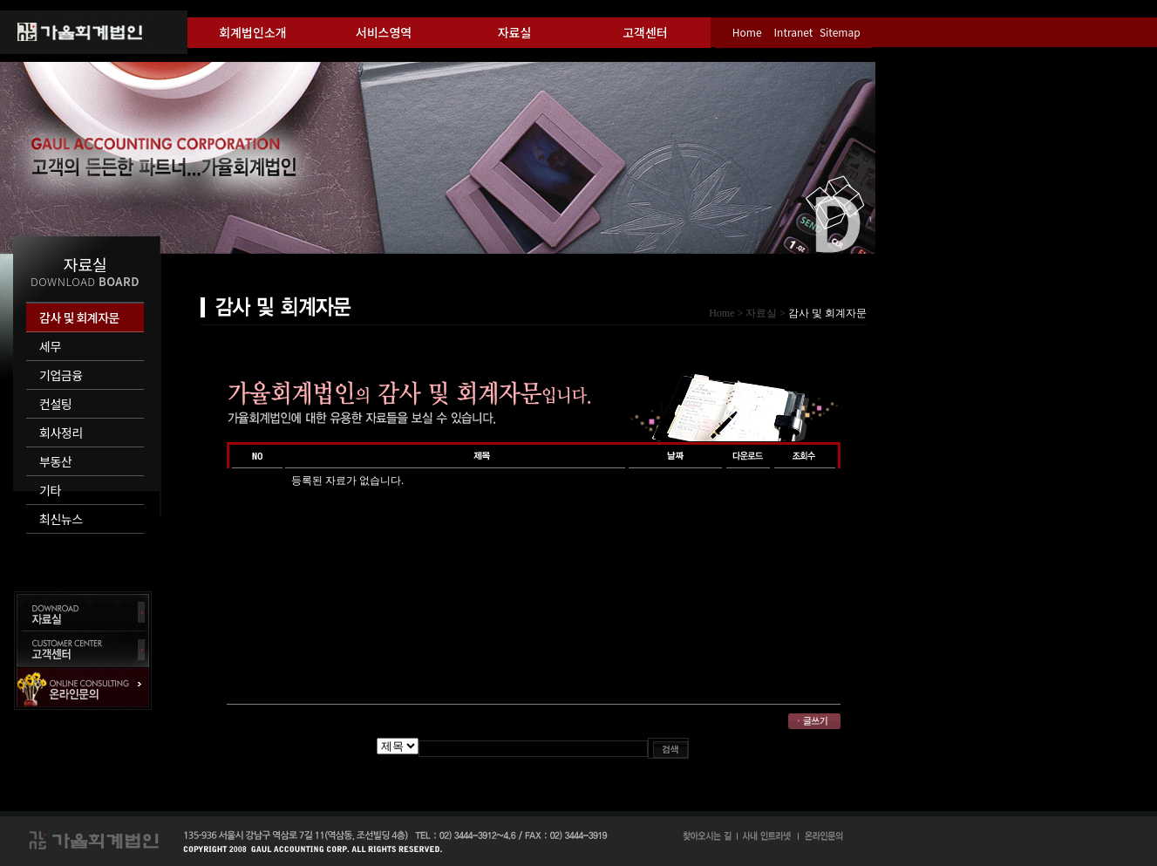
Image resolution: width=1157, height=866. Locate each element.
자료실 (515, 32)
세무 (50, 346)
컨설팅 (55, 404)
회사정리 (61, 432)
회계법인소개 (252, 32)
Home (747, 31)
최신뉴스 (61, 519)
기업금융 (61, 375)
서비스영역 (384, 32)
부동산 (55, 461)
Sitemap (840, 31)
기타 (50, 490)
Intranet (793, 31)
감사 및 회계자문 (79, 317)
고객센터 (645, 32)
